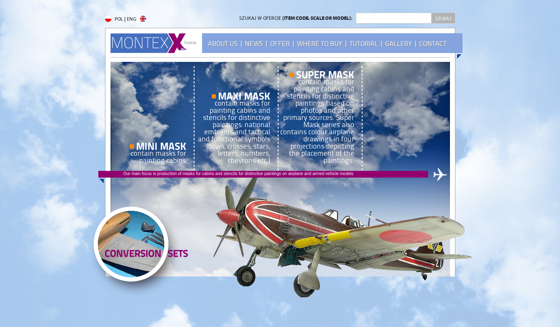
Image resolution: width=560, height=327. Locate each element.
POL (114, 19)
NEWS (254, 44)
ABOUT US (223, 44)
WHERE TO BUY (319, 44)
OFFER (280, 44)
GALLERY (398, 44)
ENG (136, 19)
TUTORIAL (364, 44)
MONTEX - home (153, 43)
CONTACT (433, 44)
